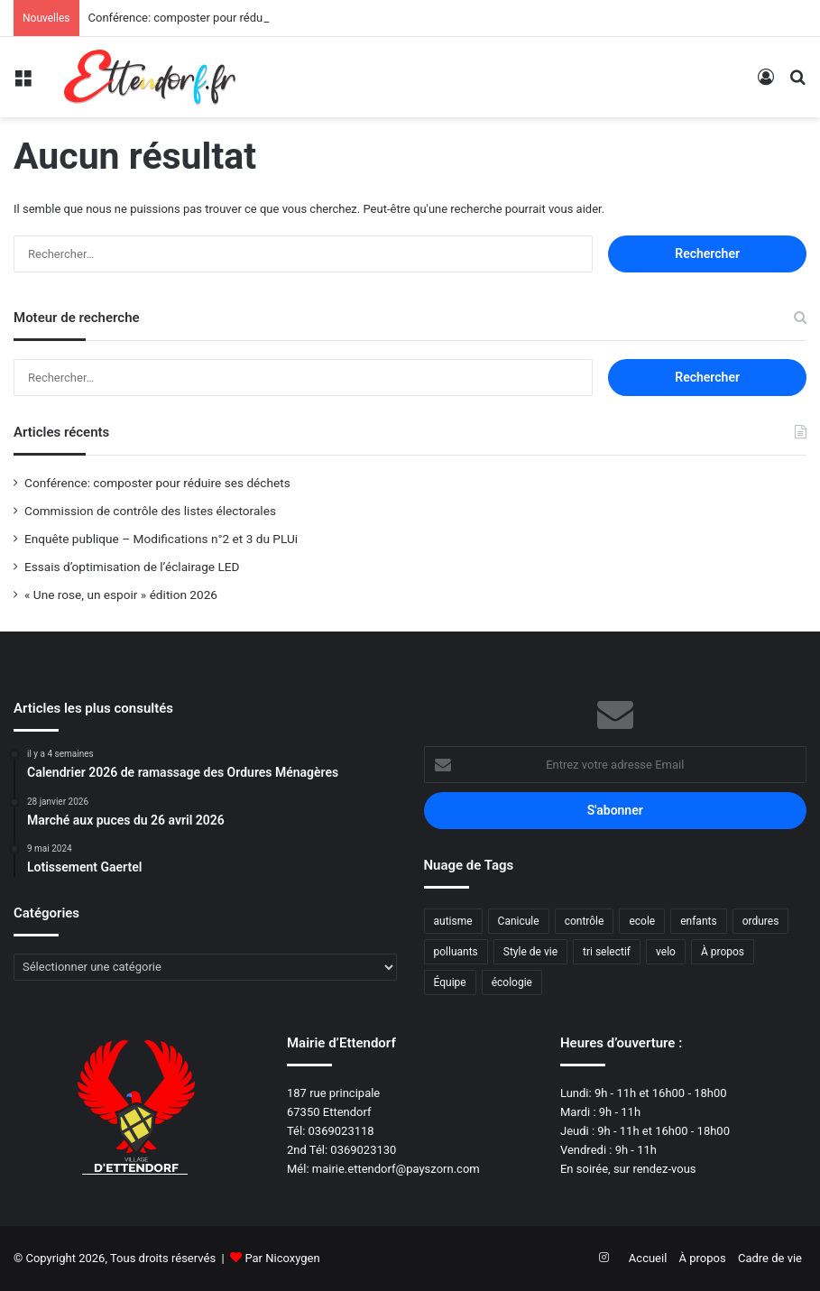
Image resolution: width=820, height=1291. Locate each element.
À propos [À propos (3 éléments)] (722, 951)
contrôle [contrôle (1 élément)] (584, 921)
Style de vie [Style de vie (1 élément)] (530, 951)
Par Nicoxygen (281, 1258)
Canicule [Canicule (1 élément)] (518, 921)
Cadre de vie (770, 1258)
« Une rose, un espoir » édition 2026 (120, 594)
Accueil (648, 1258)
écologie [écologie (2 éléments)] (512, 982)
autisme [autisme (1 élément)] (453, 921)
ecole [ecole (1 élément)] (642, 921)
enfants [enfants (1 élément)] (698, 921)
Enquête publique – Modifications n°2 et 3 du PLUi (161, 538)
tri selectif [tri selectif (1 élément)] (607, 951)
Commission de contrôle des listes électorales (150, 510)
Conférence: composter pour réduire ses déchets (215, 17)
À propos (702, 1258)
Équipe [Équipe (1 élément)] (450, 982)
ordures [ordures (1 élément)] (760, 921)
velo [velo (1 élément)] (666, 951)
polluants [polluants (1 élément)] (456, 951)
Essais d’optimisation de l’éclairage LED (132, 566)
